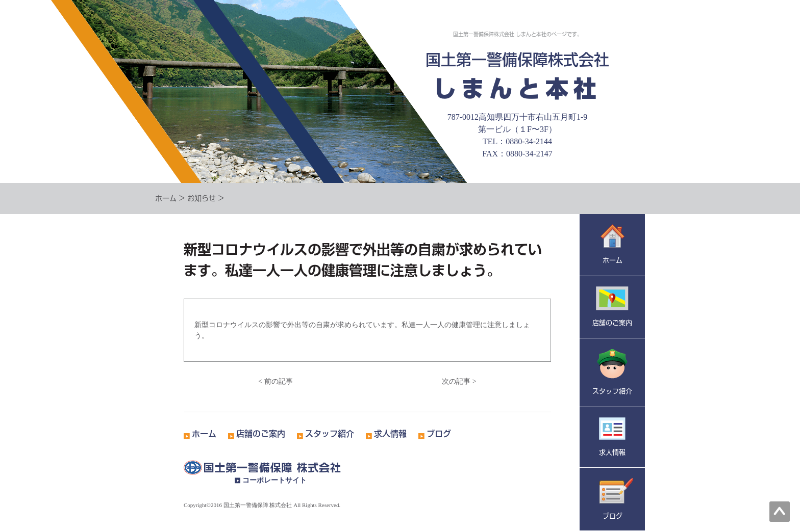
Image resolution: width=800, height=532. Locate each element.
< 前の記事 (275, 381)
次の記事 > (459, 381)
